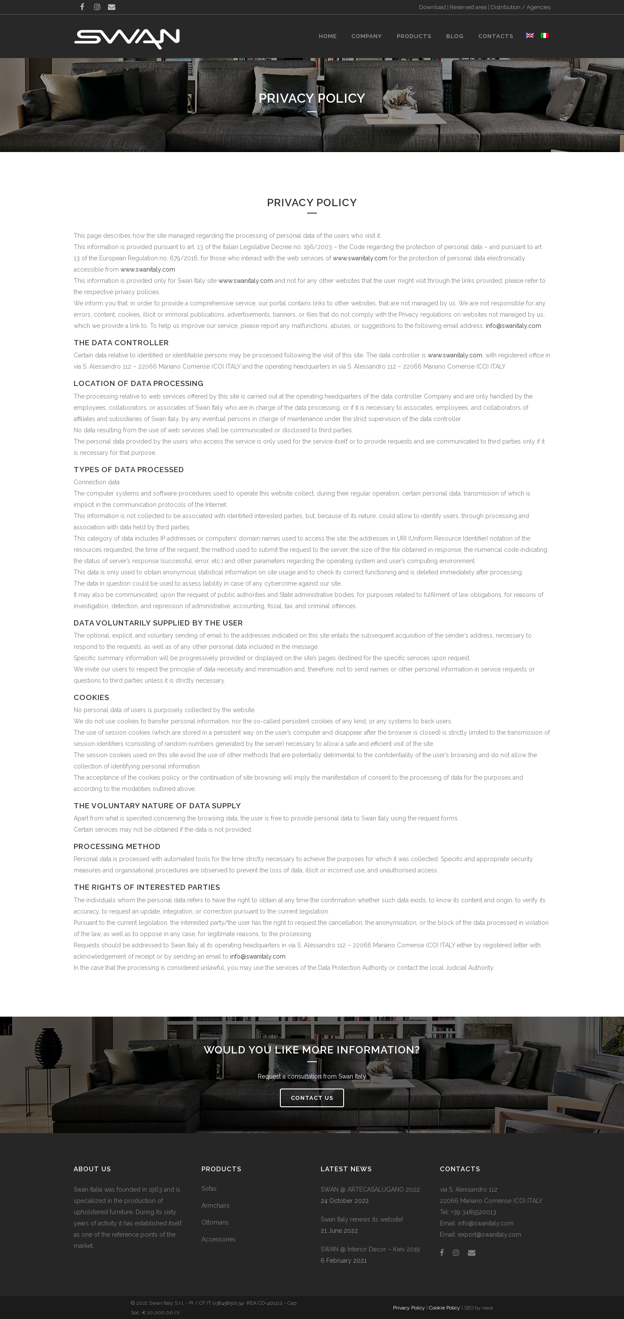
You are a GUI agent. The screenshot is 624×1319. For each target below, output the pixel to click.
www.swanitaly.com (360, 258)
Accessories (219, 1239)
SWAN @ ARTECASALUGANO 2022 (370, 1189)
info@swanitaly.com (513, 325)
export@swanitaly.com (489, 1234)
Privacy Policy (409, 1308)
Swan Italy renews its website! (362, 1219)
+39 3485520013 (473, 1212)
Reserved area (468, 7)
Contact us (312, 1098)
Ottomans (215, 1222)
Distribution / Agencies (520, 7)
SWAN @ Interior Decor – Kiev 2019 (370, 1249)
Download (432, 7)
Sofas (209, 1188)
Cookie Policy (444, 1308)
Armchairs (216, 1205)
